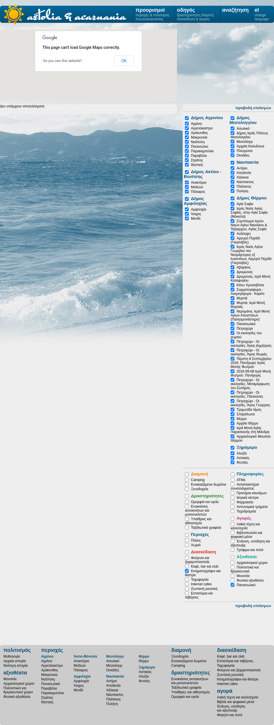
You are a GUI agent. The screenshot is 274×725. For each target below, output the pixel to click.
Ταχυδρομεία (246, 511)
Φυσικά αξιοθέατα (250, 580)
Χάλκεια (243, 177)
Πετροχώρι (245, 329)
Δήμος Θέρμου (252, 197)
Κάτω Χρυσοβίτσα (250, 285)
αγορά (224, 691)
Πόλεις (196, 540)
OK (123, 61)
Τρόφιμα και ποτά (250, 550)
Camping (198, 480)
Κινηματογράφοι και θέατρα (237, 679)
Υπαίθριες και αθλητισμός (198, 521)
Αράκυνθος (199, 133)
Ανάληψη (244, 234)
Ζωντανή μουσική (204, 589)
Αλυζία (242, 453)
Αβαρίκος (244, 267)
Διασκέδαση (203, 551)
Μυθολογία (11, 656)
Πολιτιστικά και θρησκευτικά (245, 569)
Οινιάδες (243, 155)
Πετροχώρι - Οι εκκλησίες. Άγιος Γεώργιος (250, 403)
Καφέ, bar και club (204, 566)
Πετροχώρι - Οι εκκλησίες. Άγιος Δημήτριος (251, 344)
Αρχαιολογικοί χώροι (252, 563)
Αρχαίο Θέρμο (247, 423)
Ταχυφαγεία (199, 580)
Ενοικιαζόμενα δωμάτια (208, 484)
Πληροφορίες (250, 473)
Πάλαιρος (198, 192)
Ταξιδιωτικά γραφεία (206, 528)
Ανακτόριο (198, 183)
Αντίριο (242, 168)
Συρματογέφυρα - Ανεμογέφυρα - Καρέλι (247, 292)
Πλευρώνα (245, 151)
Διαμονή (199, 473)
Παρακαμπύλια (202, 151)
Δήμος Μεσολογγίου (243, 120)
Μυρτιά (242, 298)
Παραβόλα (199, 156)
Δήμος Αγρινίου (207, 117)
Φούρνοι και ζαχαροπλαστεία (197, 560)
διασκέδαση (231, 650)
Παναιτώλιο (199, 147)
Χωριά (196, 545)
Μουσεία (243, 576)
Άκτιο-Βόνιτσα (85, 656)
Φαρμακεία (245, 502)
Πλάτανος (244, 187)
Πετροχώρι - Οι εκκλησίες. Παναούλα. (247, 394)
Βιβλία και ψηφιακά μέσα (235, 702)
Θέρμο (242, 419)
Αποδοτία (244, 173)
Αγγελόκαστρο (202, 128)
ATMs (241, 480)
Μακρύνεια (49, 675)
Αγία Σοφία (245, 204)
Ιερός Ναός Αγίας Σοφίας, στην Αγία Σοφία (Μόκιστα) (249, 213)
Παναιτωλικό (246, 324)
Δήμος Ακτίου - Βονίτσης (202, 174)
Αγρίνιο (196, 124)
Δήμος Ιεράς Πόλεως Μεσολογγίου (249, 135)
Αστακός (243, 458)
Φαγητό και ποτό (229, 715)
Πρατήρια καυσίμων (252, 493)
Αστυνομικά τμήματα (252, 507)
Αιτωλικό (243, 129)
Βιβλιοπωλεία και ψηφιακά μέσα (246, 535)
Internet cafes (201, 584)
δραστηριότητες (190, 673)
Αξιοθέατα (247, 556)
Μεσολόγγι (245, 142)
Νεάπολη (198, 142)
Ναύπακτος (245, 182)
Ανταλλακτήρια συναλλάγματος (245, 486)
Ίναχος (196, 214)
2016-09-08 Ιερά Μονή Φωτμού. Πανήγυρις (251, 373)
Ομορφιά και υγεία (205, 502)
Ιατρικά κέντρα (247, 498)
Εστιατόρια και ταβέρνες (235, 661)
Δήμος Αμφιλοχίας (195, 201)
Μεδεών (197, 187)
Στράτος (197, 160)
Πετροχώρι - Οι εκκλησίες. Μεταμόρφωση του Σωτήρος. (250, 384)
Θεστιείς (197, 165)
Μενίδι (195, 219)
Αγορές (244, 518)
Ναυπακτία (248, 162)
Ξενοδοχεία (199, 489)
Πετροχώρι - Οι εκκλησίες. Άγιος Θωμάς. (249, 352)
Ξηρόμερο (247, 447)
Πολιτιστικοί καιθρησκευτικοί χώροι (18, 690)
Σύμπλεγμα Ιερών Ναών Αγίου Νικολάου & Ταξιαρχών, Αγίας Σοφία (249, 225)
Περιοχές (200, 534)
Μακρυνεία (199, 137)
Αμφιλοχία (198, 209)
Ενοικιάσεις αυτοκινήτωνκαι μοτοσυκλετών (189, 681)
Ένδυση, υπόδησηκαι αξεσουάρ (231, 708)
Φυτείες (242, 462)
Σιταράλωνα (246, 414)
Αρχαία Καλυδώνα (250, 146)
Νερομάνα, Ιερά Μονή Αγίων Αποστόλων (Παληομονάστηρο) (250, 315)
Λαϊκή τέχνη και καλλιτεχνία (245, 526)
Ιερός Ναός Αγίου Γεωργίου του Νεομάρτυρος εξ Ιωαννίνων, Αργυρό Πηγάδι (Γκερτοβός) (251, 255)
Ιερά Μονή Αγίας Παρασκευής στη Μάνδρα (250, 430)
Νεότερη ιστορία (15, 666)
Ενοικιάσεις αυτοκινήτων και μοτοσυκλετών (197, 510)
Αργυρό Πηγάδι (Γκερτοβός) (245, 240)
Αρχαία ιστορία (14, 661)
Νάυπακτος (114, 695)
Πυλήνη (242, 191)
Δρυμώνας (245, 272)
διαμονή (181, 650)
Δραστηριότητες (207, 495)
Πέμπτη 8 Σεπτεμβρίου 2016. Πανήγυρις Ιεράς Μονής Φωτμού (251, 363)
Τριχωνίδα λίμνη (249, 410)
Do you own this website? (62, 61)
